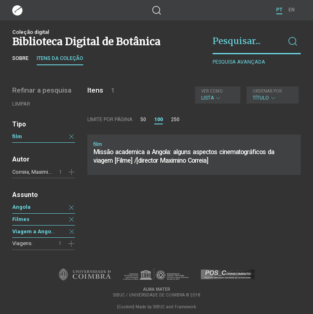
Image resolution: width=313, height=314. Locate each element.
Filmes (20, 219)
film (17, 136)
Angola (21, 207)
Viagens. (22, 243)
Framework (185, 307)
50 (143, 119)
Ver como (212, 91)
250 (175, 119)
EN (292, 10)
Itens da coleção (60, 58)
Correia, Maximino (33, 172)
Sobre (20, 58)
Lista (216, 94)
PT (279, 10)
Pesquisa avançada (239, 62)
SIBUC (159, 307)
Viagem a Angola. (35, 231)
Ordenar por (267, 91)
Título (272, 94)
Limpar (21, 104)
